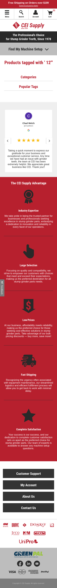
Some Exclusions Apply (28, 6)
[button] (28, 141)
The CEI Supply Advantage (28, 183)
